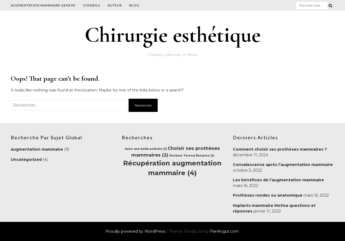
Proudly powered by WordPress (135, 231)
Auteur (115, 5)
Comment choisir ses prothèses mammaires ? (280, 149)
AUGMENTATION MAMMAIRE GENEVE (43, 5)
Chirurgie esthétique (173, 35)
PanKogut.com (224, 231)
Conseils (91, 5)
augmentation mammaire (37, 149)
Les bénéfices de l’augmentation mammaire (278, 180)
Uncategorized (26, 159)
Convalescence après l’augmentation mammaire (283, 164)
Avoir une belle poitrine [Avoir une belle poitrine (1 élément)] (146, 149)
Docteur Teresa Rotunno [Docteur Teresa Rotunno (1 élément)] (191, 155)
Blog (134, 5)
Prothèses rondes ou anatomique (267, 195)
